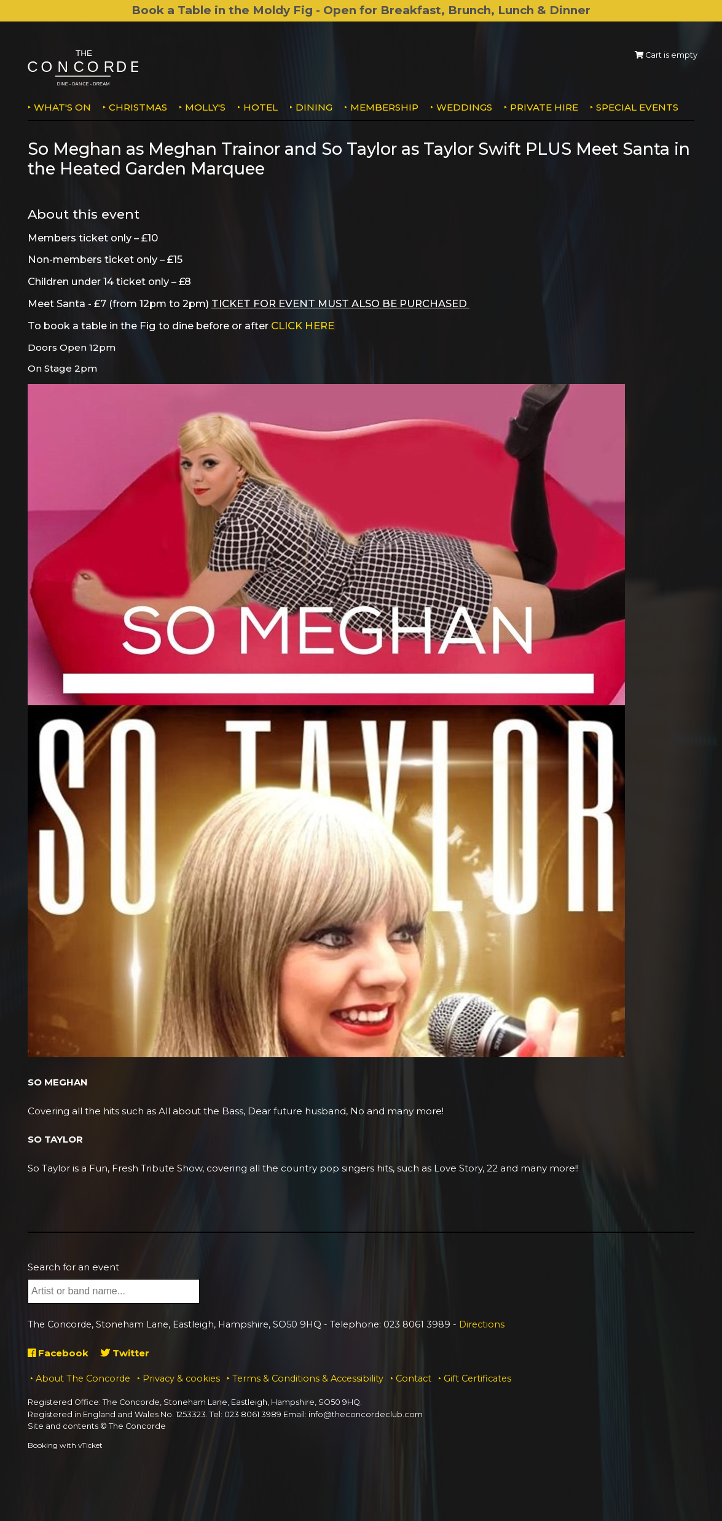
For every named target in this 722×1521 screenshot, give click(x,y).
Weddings (464, 107)
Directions (481, 1324)
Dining (314, 107)
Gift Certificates (477, 1378)
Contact (413, 1378)
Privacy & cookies (181, 1378)
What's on (62, 107)
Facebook (58, 1353)
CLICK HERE (302, 325)
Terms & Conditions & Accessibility (307, 1378)
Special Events (637, 107)
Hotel (260, 107)
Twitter (125, 1353)
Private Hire (544, 107)
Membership (384, 107)
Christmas (138, 107)
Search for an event (73, 1267)
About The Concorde (83, 1378)
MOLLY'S (205, 107)
